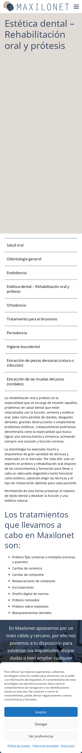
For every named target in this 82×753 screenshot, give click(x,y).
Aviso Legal (67, 746)
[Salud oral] (41, 245)
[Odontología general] (41, 259)
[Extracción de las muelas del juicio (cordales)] (41, 381)
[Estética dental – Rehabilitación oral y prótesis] (41, 289)
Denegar (41, 724)
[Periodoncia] (41, 333)
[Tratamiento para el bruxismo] (41, 319)
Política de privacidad (45, 746)
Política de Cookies (19, 746)
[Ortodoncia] (41, 305)
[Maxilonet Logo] (36, 6)
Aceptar (41, 712)
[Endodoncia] (41, 273)
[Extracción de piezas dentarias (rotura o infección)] (41, 363)
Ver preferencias (41, 736)
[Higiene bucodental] (41, 347)
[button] (76, 6)
